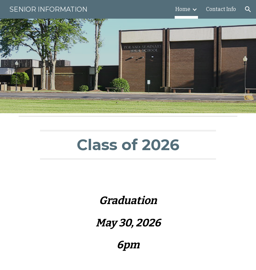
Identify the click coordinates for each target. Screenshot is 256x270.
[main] (127, 144)
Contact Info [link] (221, 9)
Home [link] (182, 9)
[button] (248, 9)
